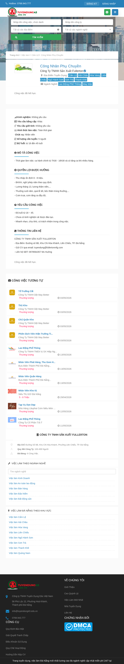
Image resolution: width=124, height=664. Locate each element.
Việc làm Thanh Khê (18, 548)
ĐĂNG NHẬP (110, 3)
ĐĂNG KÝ (93, 3)
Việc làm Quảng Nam (18, 553)
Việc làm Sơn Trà (16, 543)
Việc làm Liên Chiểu (18, 532)
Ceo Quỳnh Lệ (71, 593)
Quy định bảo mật (15, 629)
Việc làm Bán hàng (17, 488)
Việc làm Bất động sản (19, 499)
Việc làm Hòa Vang (17, 527)
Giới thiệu (69, 587)
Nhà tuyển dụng (72, 606)
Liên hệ (68, 612)
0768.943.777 (18, 618)
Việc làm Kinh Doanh (18, 478)
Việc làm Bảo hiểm (17, 493)
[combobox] (36, 30)
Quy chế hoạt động (16, 648)
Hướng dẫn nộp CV (16, 655)
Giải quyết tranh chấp (17, 635)
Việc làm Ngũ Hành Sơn (20, 537)
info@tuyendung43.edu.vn (25, 611)
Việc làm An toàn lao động (20, 483)
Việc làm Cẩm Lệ (16, 517)
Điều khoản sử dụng (16, 642)
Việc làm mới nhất (73, 600)
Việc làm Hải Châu (17, 522)
